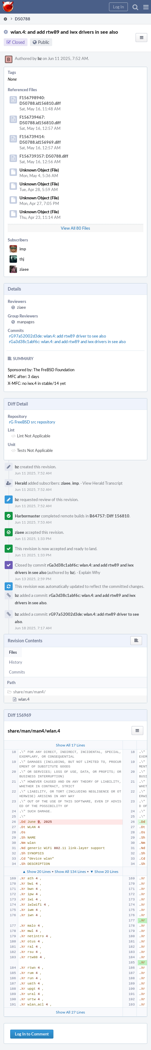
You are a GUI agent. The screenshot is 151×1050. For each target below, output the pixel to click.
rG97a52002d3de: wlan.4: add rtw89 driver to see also (57, 336)
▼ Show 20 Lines (104, 871)
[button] (146, 7)
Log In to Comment (32, 1034)
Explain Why (89, 572)
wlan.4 (24, 699)
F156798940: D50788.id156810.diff (40, 100)
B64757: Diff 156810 (109, 516)
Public (43, 42)
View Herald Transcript (102, 483)
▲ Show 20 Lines (36, 871)
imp (22, 249)
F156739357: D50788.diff (43, 156)
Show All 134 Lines (70, 871)
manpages (26, 322)
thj (21, 259)
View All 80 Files (75, 228)
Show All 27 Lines (70, 1012)
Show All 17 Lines (70, 744)
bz (40, 58)
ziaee (24, 269)
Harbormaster (27, 516)
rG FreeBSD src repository (32, 422)
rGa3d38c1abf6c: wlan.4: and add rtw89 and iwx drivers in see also (67, 341)
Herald (21, 483)
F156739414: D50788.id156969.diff (40, 139)
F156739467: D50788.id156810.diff (40, 119)
